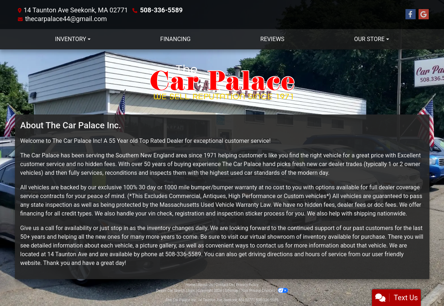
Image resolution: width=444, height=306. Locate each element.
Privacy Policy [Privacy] (247, 285)
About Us (205, 285)
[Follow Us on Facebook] (410, 14)
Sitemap (231, 291)
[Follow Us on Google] (424, 14)
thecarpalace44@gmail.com (66, 19)
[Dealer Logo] (222, 82)
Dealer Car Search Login (175, 291)
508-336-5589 (161, 10)
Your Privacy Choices (264, 291)
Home (190, 285)
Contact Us (224, 285)
